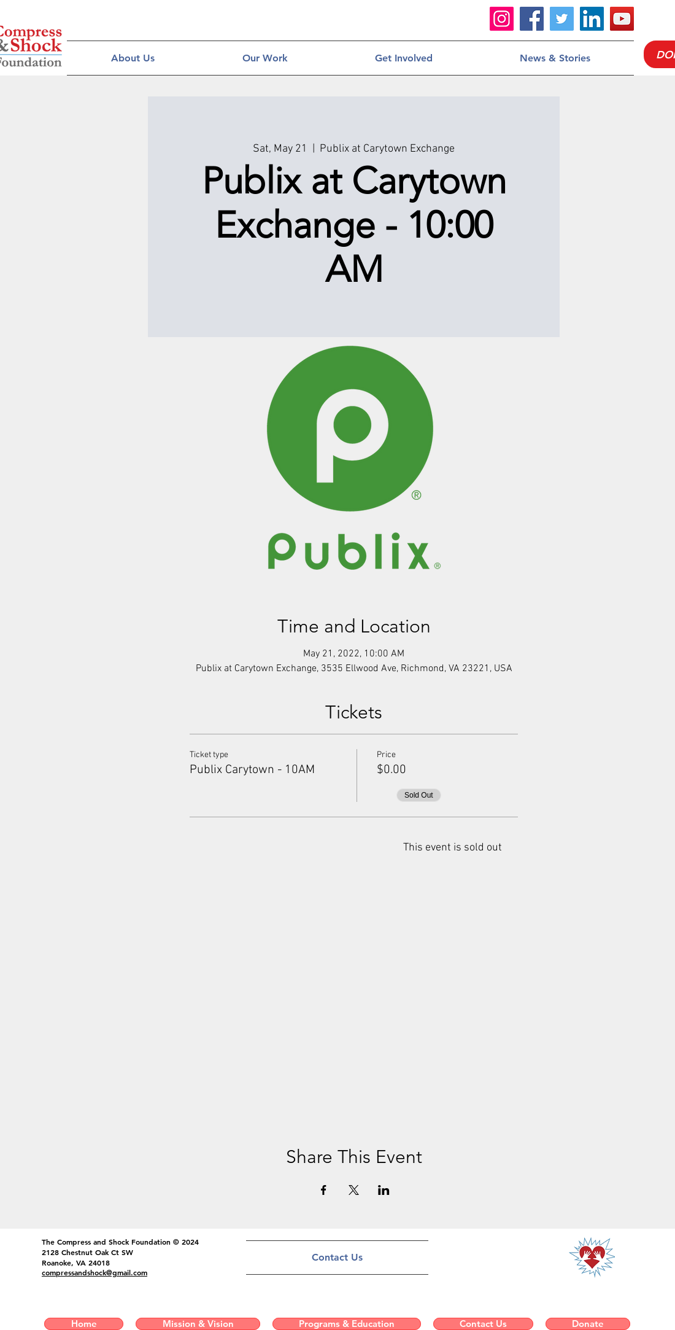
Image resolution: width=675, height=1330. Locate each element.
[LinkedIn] (592, 19)
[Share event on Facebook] (324, 1190)
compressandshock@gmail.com (94, 1272)
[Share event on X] (354, 1190)
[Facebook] (532, 19)
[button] (132, 58)
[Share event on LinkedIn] (384, 1190)
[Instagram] (502, 19)
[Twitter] (562, 19)
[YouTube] (622, 19)
